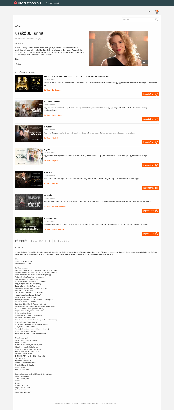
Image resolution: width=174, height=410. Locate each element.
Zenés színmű (57, 90)
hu (149, 12)
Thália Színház (49, 80)
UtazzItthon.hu (28, 3)
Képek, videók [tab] (61, 241)
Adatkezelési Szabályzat (89, 403)
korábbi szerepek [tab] (40, 241)
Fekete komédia (58, 229)
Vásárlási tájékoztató (108, 403)
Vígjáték (55, 138)
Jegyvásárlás (148, 94)
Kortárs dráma (57, 115)
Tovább (18, 64)
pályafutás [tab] (21, 241)
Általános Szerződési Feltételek (66, 403)
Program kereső (52, 3)
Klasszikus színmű (59, 206)
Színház (47, 90)
